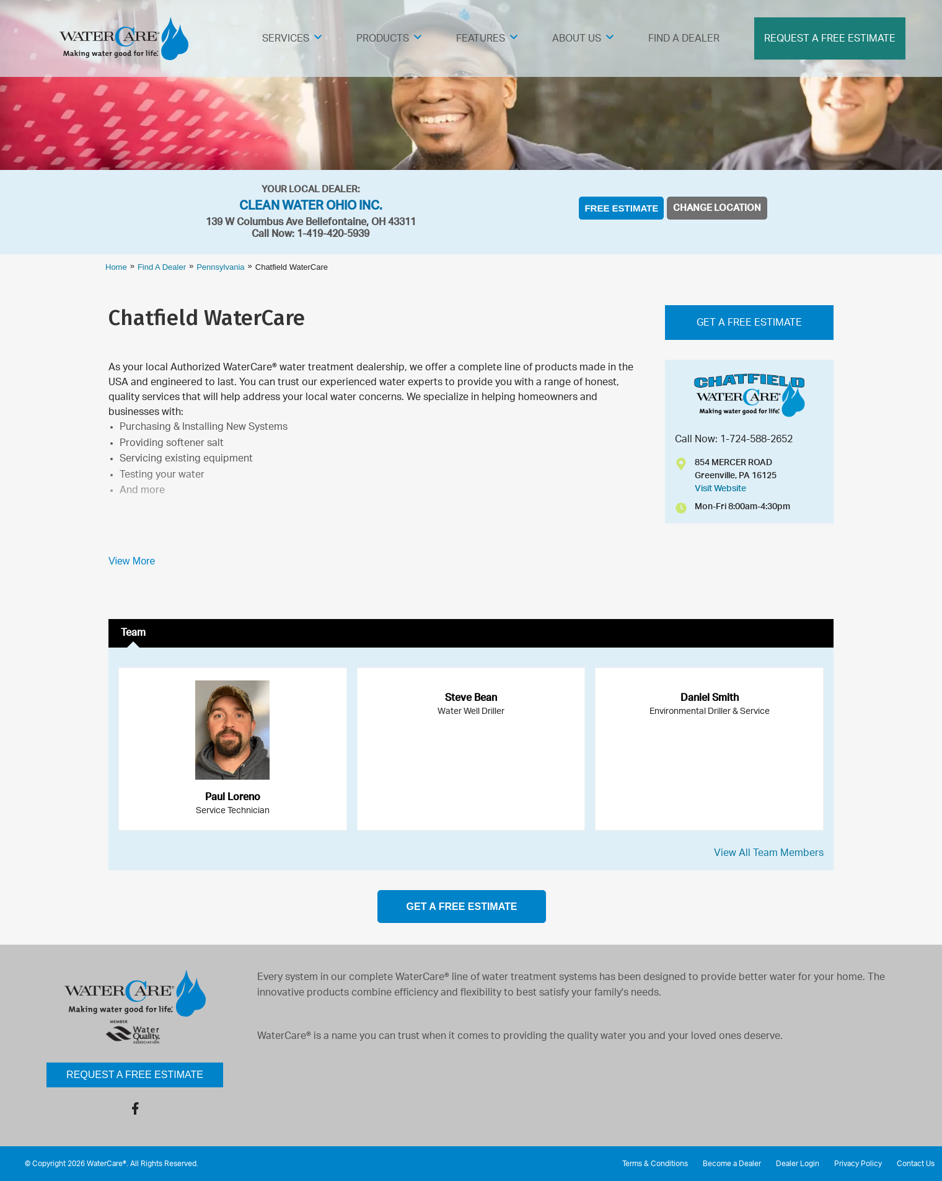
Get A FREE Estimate (749, 323)
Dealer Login (797, 1163)
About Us (576, 38)
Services (285, 38)
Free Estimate (621, 208)
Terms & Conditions (655, 1163)
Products (382, 38)
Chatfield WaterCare (206, 318)
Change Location (717, 208)
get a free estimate (462, 906)
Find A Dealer (684, 38)
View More (131, 561)
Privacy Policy (858, 1163)
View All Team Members (769, 853)
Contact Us (916, 1163)
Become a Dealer (732, 1163)
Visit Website (720, 488)
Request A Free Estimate (830, 38)
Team (133, 633)
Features (480, 38)
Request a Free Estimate (134, 1074)
